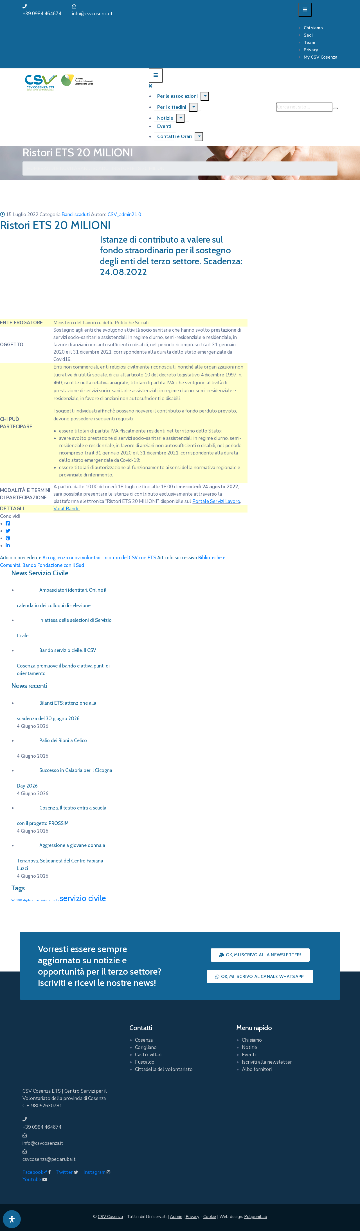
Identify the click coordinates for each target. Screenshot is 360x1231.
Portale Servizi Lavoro (216, 501)
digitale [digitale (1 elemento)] (28, 900)
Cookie (209, 1216)
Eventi (249, 1055)
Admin (176, 1216)
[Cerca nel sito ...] (304, 107)
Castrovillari (148, 1055)
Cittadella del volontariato (164, 1069)
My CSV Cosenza (321, 57)
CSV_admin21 (122, 214)
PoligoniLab (255, 1216)
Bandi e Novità (58, 168)
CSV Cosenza (110, 1216)
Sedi (308, 35)
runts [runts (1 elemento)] (55, 900)
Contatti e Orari (174, 136)
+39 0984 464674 (41, 13)
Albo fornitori (257, 1069)
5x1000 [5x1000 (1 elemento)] (16, 900)
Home (33, 168)
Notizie (165, 118)
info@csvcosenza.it (92, 13)
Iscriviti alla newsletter (267, 1062)
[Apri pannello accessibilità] (12, 1219)
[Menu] (205, 96)
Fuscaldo (144, 1062)
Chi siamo (313, 28)
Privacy (311, 50)
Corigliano (146, 1047)
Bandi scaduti (95, 168)
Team (309, 42)
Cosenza (144, 1040)
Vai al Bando (66, 508)
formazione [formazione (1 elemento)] (42, 900)
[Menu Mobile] (305, 10)
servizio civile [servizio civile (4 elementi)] (83, 898)
